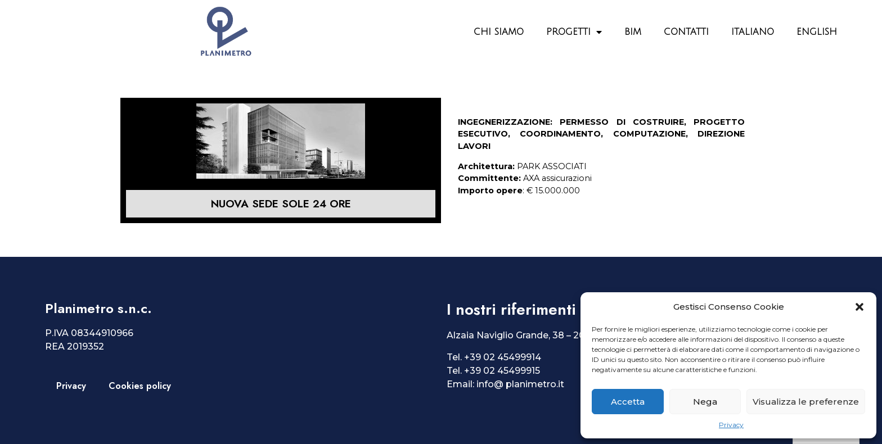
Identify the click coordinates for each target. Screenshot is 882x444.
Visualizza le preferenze (806, 401)
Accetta (628, 401)
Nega (705, 401)
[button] (859, 306)
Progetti (574, 32)
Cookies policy (140, 385)
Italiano (752, 32)
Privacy (731, 424)
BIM (632, 32)
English (816, 32)
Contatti (686, 32)
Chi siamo (499, 32)
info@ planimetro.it (520, 384)
